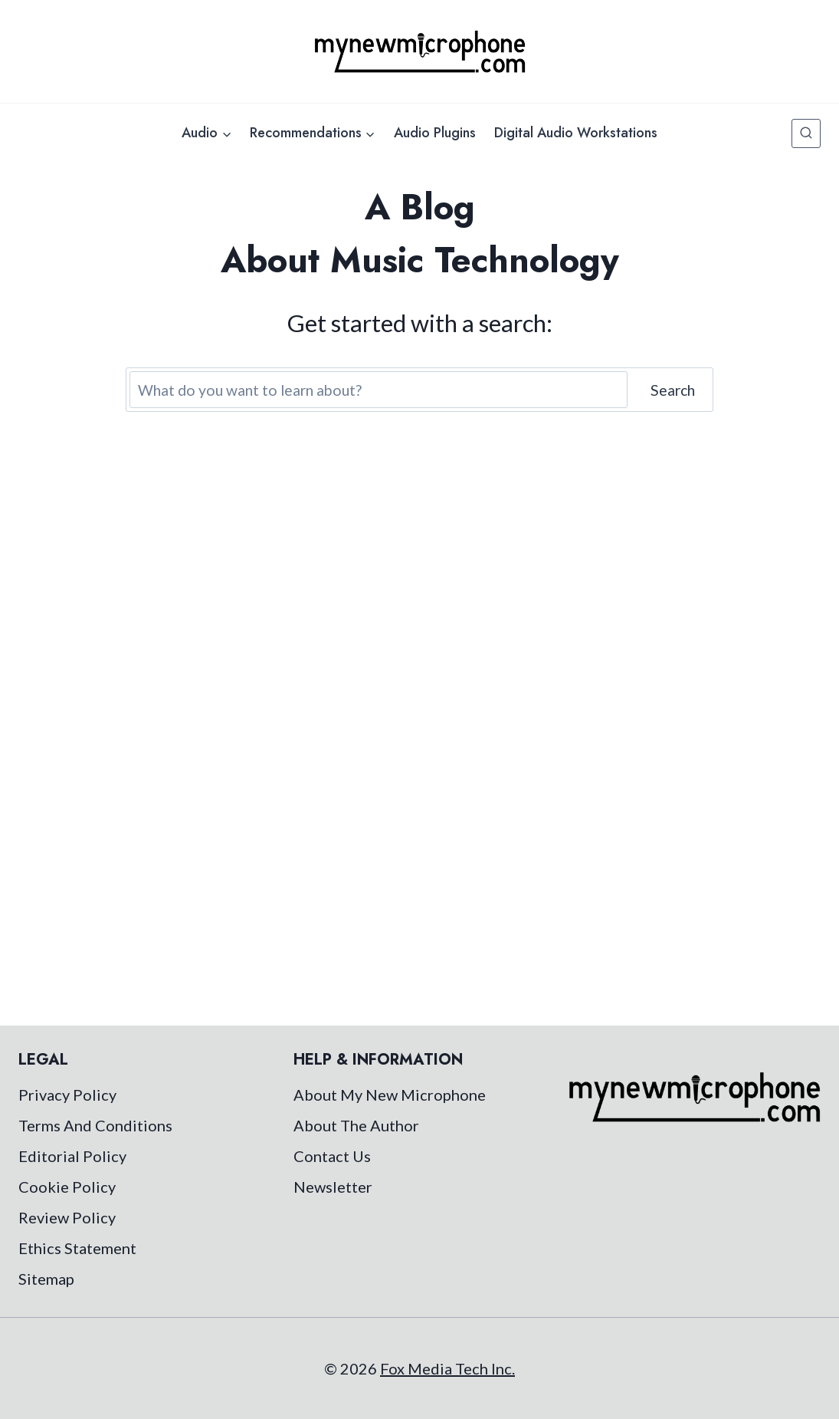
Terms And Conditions (95, 1125)
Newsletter (332, 1186)
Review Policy (67, 1217)
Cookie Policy (67, 1186)
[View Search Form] (806, 133)
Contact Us (332, 1156)
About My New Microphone (389, 1094)
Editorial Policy (72, 1156)
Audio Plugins (435, 133)
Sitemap (46, 1278)
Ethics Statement (77, 1248)
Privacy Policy (67, 1094)
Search (673, 390)
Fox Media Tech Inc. (447, 1368)
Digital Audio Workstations (575, 133)
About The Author (356, 1125)
